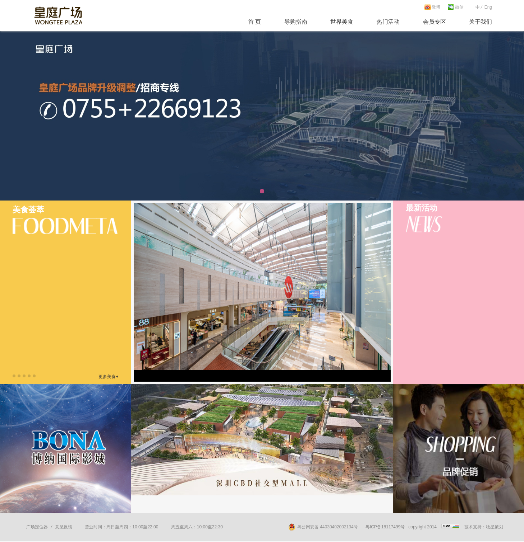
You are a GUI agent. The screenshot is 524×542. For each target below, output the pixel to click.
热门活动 (388, 22)
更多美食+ (108, 376)
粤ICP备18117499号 (385, 526)
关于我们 (480, 22)
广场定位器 (37, 526)
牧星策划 (494, 526)
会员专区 (434, 22)
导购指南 (295, 22)
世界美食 (341, 22)
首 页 (254, 22)
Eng (488, 7)
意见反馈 (63, 526)
